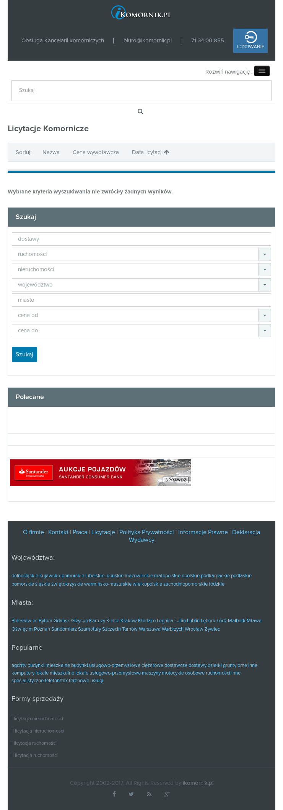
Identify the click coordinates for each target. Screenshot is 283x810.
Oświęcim (22, 629)
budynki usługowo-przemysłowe (105, 665)
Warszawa (150, 629)
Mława (254, 620)
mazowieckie (139, 575)
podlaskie (241, 575)
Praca (80, 532)
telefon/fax (56, 680)
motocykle (173, 673)
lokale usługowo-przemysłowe (108, 673)
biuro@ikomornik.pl (148, 40)
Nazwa (51, 152)
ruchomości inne (223, 673)
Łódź (221, 620)
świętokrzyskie (67, 584)
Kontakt (59, 532)
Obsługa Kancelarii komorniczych (62, 40)
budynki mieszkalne (49, 665)
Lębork (208, 620)
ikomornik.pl (198, 783)
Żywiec (212, 629)
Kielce (112, 620)
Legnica (165, 620)
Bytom (45, 620)
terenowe (79, 680)
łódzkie (216, 584)
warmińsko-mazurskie (108, 584)
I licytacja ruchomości (34, 743)
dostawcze (175, 665)
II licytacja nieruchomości (37, 731)
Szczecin (111, 629)
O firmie (33, 532)
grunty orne (235, 665)
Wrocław (194, 629)
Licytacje (103, 532)
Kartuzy (97, 620)
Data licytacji (150, 152)
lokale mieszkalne (55, 673)
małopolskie (167, 575)
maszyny (151, 673)
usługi (96, 680)
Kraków (128, 620)
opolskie (191, 575)
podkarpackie (215, 575)
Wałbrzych (173, 629)
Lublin (193, 620)
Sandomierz (64, 629)
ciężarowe (152, 665)
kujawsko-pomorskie (61, 575)
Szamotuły (89, 629)
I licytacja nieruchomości (37, 719)
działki (215, 665)
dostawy (198, 665)
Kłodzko (147, 620)
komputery (22, 673)
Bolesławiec (24, 620)
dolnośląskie (24, 575)
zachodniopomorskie (185, 584)
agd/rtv (18, 665)
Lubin (180, 620)
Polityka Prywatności (146, 532)
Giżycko (79, 620)
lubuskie (115, 575)
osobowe (195, 673)
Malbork (237, 620)
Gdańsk (62, 620)
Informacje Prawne (203, 532)
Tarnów (130, 629)
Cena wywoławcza (96, 152)
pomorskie (22, 584)
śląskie (42, 584)
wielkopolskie (147, 584)
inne (252, 665)
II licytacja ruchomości (34, 755)
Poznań (42, 629)
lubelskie (94, 575)
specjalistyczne (27, 680)
